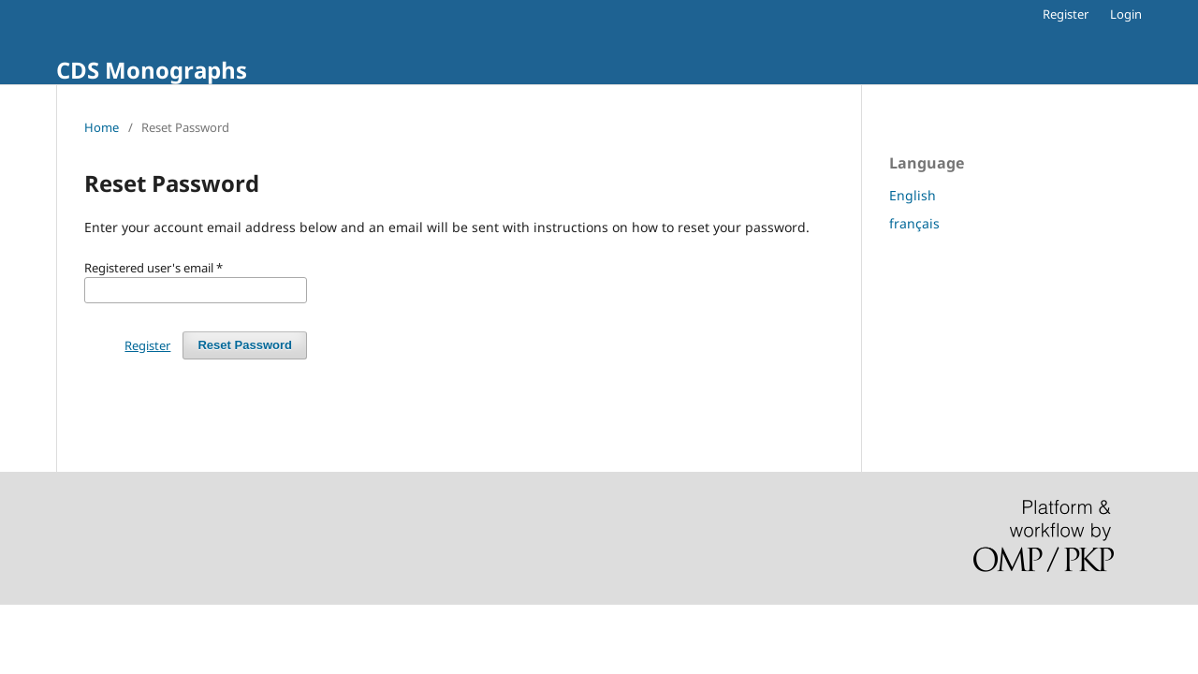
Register (1065, 14)
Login (1126, 14)
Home (101, 127)
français (914, 223)
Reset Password (244, 345)
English (912, 195)
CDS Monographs (151, 69)
